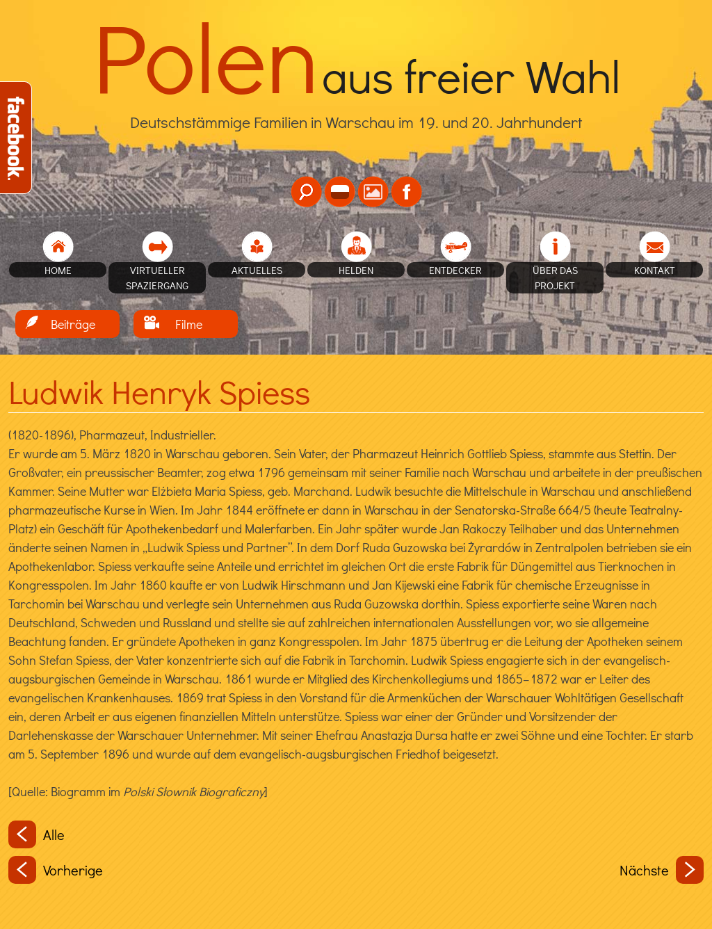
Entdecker (455, 270)
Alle (36, 834)
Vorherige (55, 870)
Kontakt (654, 270)
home (58, 270)
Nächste (662, 870)
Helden (356, 270)
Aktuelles (257, 270)
